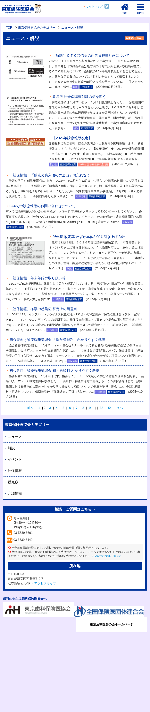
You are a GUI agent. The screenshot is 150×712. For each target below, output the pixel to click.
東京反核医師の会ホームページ (112, 624)
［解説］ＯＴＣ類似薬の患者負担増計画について (91, 55)
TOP (9, 27)
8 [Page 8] (83, 408)
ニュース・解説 (72, 27)
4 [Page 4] (57, 408)
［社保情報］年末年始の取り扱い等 (37, 278)
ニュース (15, 437)
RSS (130, 38)
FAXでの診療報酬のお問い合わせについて (42, 206)
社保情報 (15, 471)
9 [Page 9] (90, 408)
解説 (11, 448)
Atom (139, 38)
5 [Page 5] (63, 408)
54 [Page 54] (110, 408)
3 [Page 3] (50, 408)
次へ (120, 408)
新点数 (13, 482)
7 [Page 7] (77, 408)
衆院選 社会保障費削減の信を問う (79, 97)
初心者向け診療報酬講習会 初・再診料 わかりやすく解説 (54, 370)
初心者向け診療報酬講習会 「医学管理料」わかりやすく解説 (57, 340)
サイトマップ (94, 6)
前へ (30, 408)
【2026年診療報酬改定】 (72, 138)
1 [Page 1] (39, 408)
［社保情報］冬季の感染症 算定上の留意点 (43, 309)
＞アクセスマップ (43, 583)
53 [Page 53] (101, 408)
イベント (15, 459)
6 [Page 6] (70, 408)
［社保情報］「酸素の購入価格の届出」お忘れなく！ (51, 175)
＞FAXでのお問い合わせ (106, 555)
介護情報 (15, 493)
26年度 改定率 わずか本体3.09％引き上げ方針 (88, 237)
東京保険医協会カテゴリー (36, 27)
